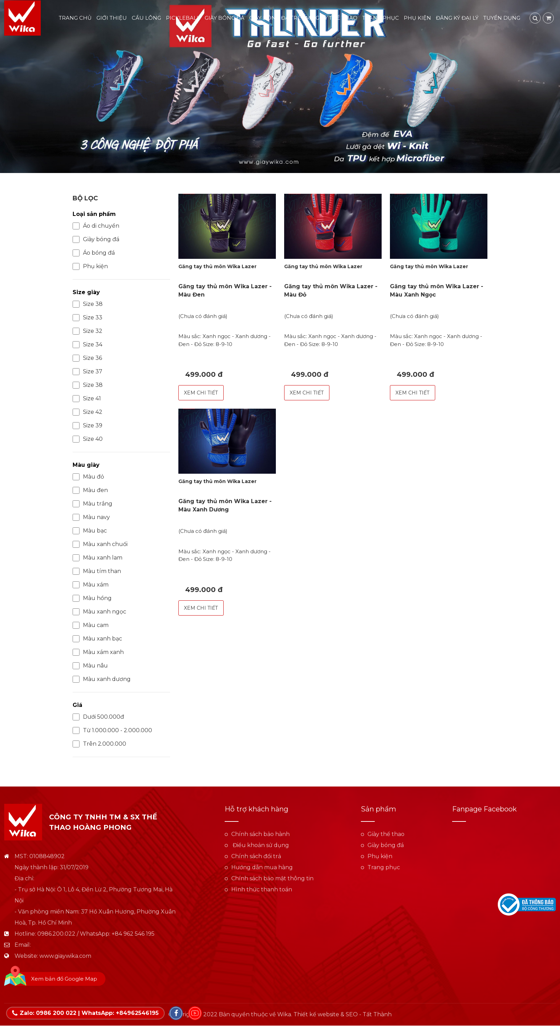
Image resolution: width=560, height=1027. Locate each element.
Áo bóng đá (94, 252)
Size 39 (87, 425)
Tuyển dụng (503, 18)
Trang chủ (76, 18)
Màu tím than (97, 571)
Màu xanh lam (97, 557)
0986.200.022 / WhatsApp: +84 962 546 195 (96, 933)
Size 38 (88, 304)
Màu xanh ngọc (99, 611)
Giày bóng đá (226, 18)
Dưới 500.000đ (98, 717)
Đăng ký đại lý (458, 18)
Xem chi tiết (201, 393)
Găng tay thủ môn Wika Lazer (217, 266)
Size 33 (87, 317)
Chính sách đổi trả (256, 856)
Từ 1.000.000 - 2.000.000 (112, 730)
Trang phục (382, 18)
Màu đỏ (88, 476)
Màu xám (91, 584)
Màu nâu (90, 665)
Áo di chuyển (96, 225)
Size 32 (87, 331)
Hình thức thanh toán (261, 889)
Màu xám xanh (98, 652)
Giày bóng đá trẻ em (281, 18)
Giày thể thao (338, 18)
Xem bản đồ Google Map (64, 978)
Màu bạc (90, 530)
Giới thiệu (113, 18)
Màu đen (90, 490)
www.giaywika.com (65, 956)
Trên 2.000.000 (99, 743)
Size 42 (87, 412)
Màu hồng (92, 598)
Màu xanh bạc (97, 638)
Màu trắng (92, 503)
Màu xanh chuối (100, 544)
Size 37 (87, 371)
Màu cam (91, 625)
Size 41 (87, 398)
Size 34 (87, 344)
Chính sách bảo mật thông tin (272, 878)
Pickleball (184, 18)
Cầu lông (147, 18)
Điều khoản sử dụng (260, 845)
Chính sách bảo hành (260, 834)
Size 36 (87, 358)
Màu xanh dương (102, 679)
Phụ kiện (418, 18)
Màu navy (91, 517)
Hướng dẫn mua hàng (262, 867)
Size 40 (88, 439)
